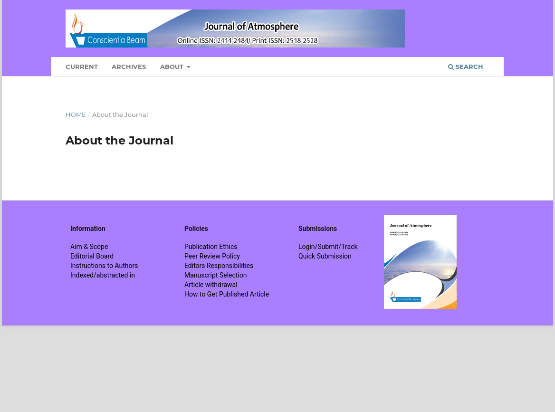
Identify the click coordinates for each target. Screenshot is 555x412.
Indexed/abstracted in (102, 275)
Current (82, 66)
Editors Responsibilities (218, 265)
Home (76, 114)
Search (465, 66)
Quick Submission (325, 256)
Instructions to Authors (104, 265)
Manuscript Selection (215, 275)
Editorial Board (92, 256)
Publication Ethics (211, 246)
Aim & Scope (89, 246)
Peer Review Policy (212, 256)
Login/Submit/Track (328, 246)
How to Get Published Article (226, 294)
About (172, 66)
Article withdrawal (211, 284)
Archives (129, 66)
